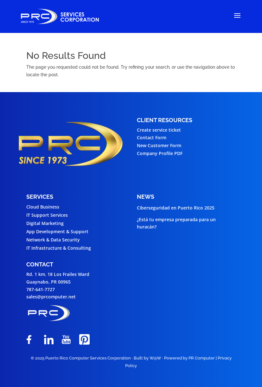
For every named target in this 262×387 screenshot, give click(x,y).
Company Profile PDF (159, 153)
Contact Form (151, 137)
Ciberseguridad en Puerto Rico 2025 (175, 208)
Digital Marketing (45, 223)
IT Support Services (47, 215)
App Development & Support (57, 231)
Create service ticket (159, 130)
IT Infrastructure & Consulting (58, 248)
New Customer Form (159, 145)
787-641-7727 (40, 289)
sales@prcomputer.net (51, 297)
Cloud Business (42, 207)
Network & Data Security (53, 240)
